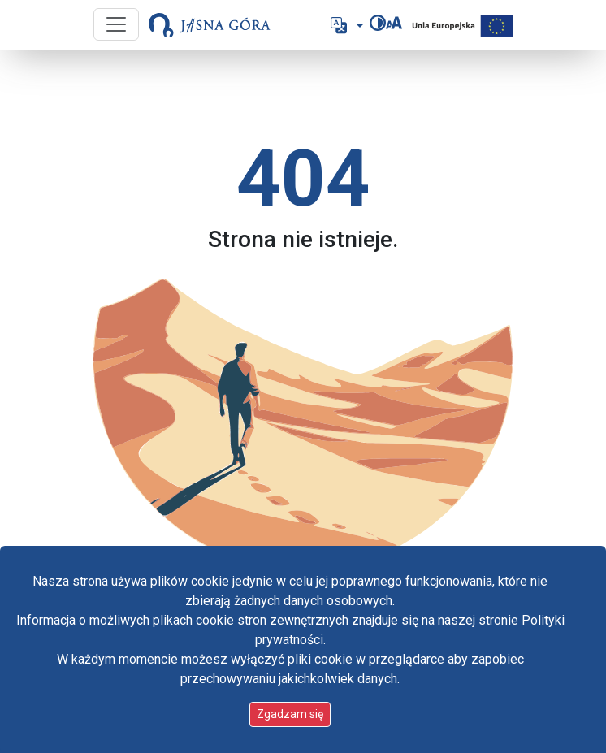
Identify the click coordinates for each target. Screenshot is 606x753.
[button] (345, 25)
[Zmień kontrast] (378, 23)
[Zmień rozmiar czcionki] (394, 23)
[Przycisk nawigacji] (116, 24)
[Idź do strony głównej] (209, 25)
